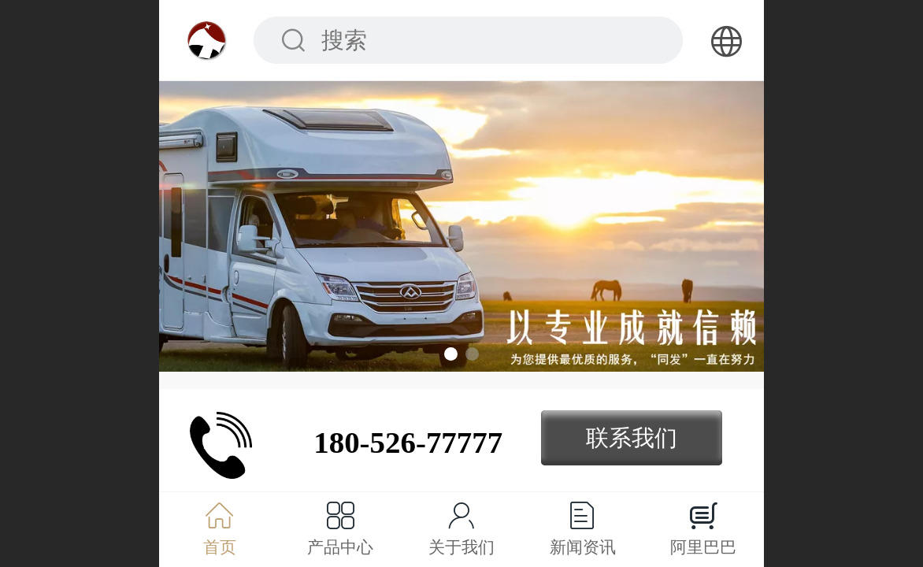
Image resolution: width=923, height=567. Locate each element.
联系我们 (631, 437)
